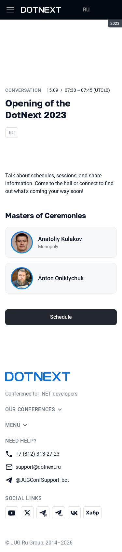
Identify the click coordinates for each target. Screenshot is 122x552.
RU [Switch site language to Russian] (86, 10)
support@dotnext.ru (38, 466)
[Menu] (10, 9)
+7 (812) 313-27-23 (38, 453)
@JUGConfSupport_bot (42, 479)
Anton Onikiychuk (61, 278)
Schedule (61, 317)
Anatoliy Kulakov (60, 238)
